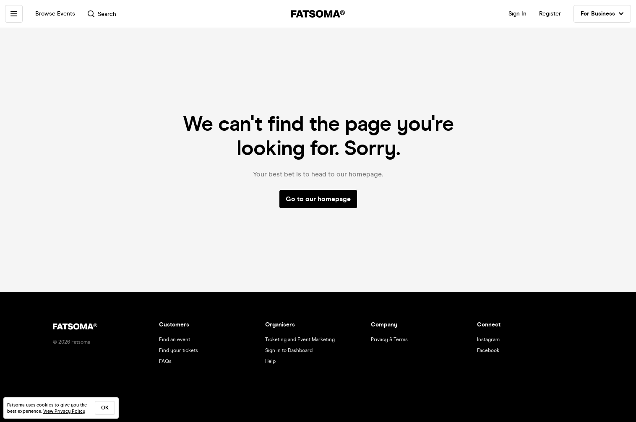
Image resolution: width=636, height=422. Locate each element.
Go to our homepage (318, 199)
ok (105, 408)
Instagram (488, 339)
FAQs (165, 361)
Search (102, 14)
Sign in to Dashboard (289, 350)
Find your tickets (178, 350)
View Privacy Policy (64, 411)
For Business (602, 14)
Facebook (488, 350)
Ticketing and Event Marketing (300, 339)
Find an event (174, 339)
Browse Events (55, 13)
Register (550, 13)
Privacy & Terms (389, 339)
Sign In (517, 13)
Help (270, 361)
